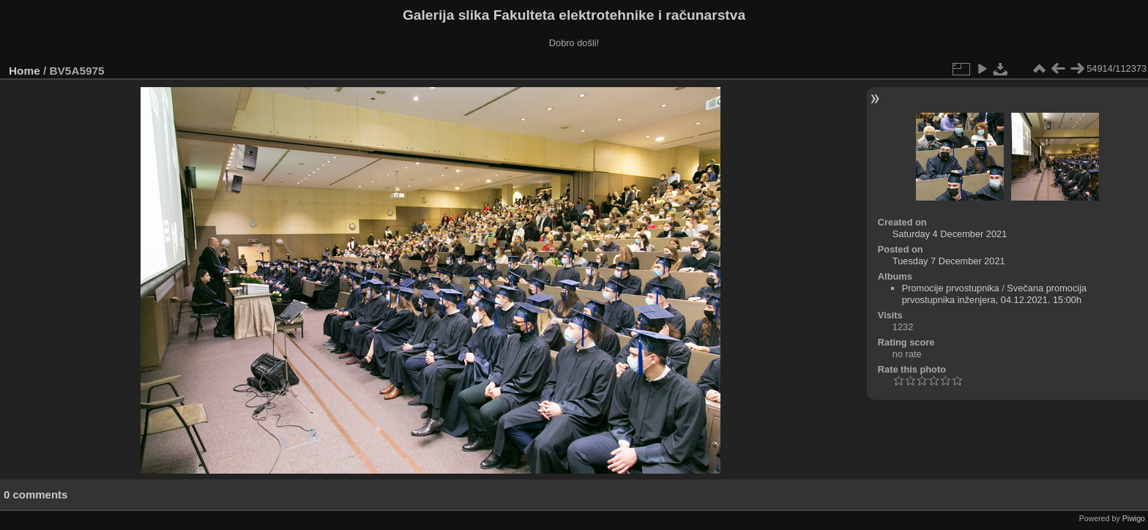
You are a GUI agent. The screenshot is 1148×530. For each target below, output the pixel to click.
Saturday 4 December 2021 (949, 233)
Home (24, 70)
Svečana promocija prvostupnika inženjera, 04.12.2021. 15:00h (994, 294)
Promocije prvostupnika (950, 288)
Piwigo (1133, 518)
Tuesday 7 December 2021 (948, 260)
